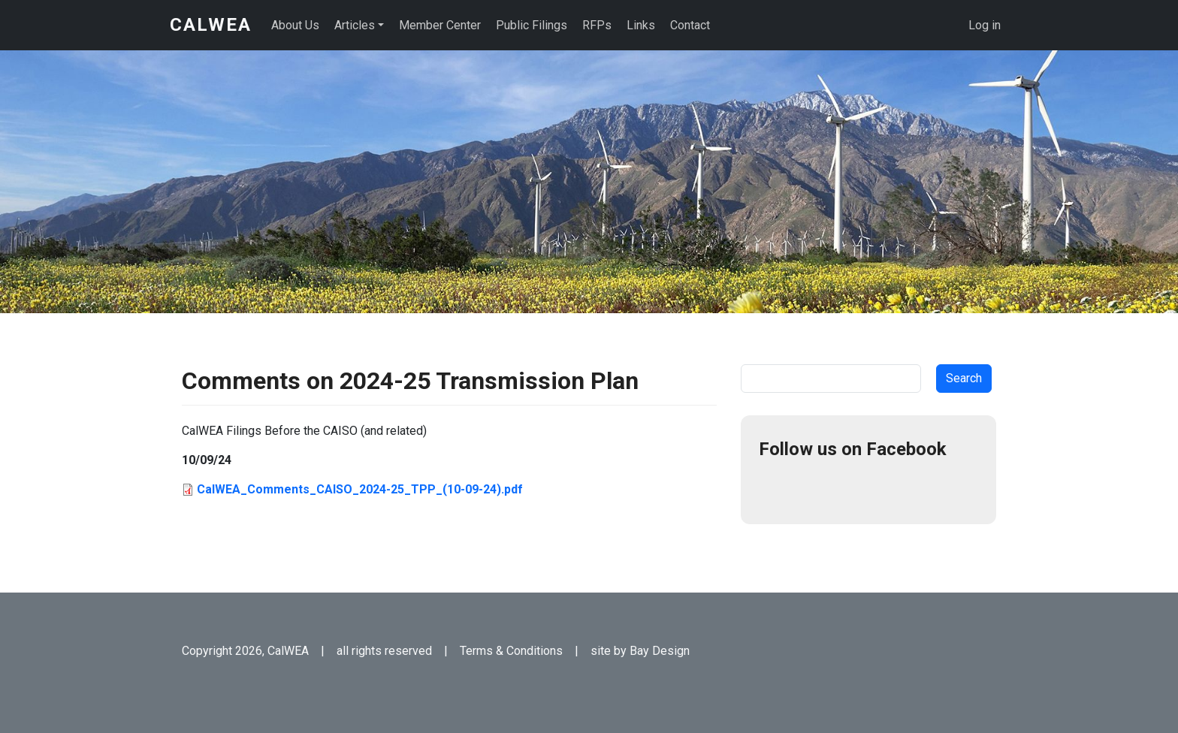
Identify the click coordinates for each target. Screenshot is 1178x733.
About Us (295, 25)
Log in (984, 25)
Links (641, 25)
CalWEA (211, 24)
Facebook (777, 488)
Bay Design (660, 651)
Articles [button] (354, 25)
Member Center (440, 25)
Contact (690, 25)
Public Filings (531, 25)
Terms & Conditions (511, 651)
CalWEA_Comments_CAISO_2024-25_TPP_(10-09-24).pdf (360, 489)
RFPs (597, 25)
